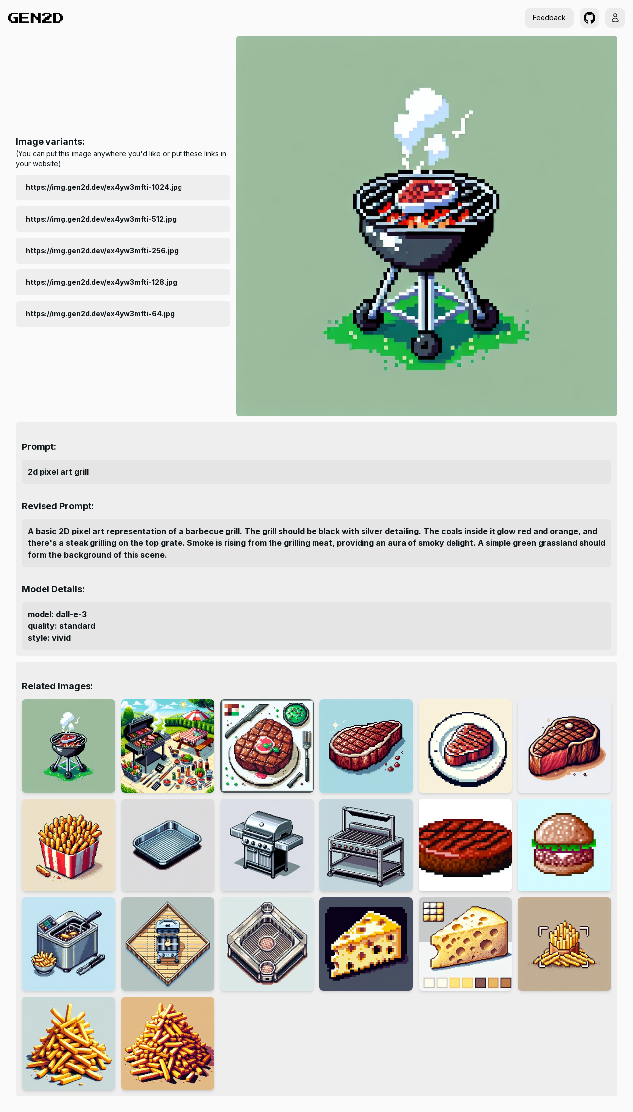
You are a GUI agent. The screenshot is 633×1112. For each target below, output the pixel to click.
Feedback (549, 17)
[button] (589, 18)
